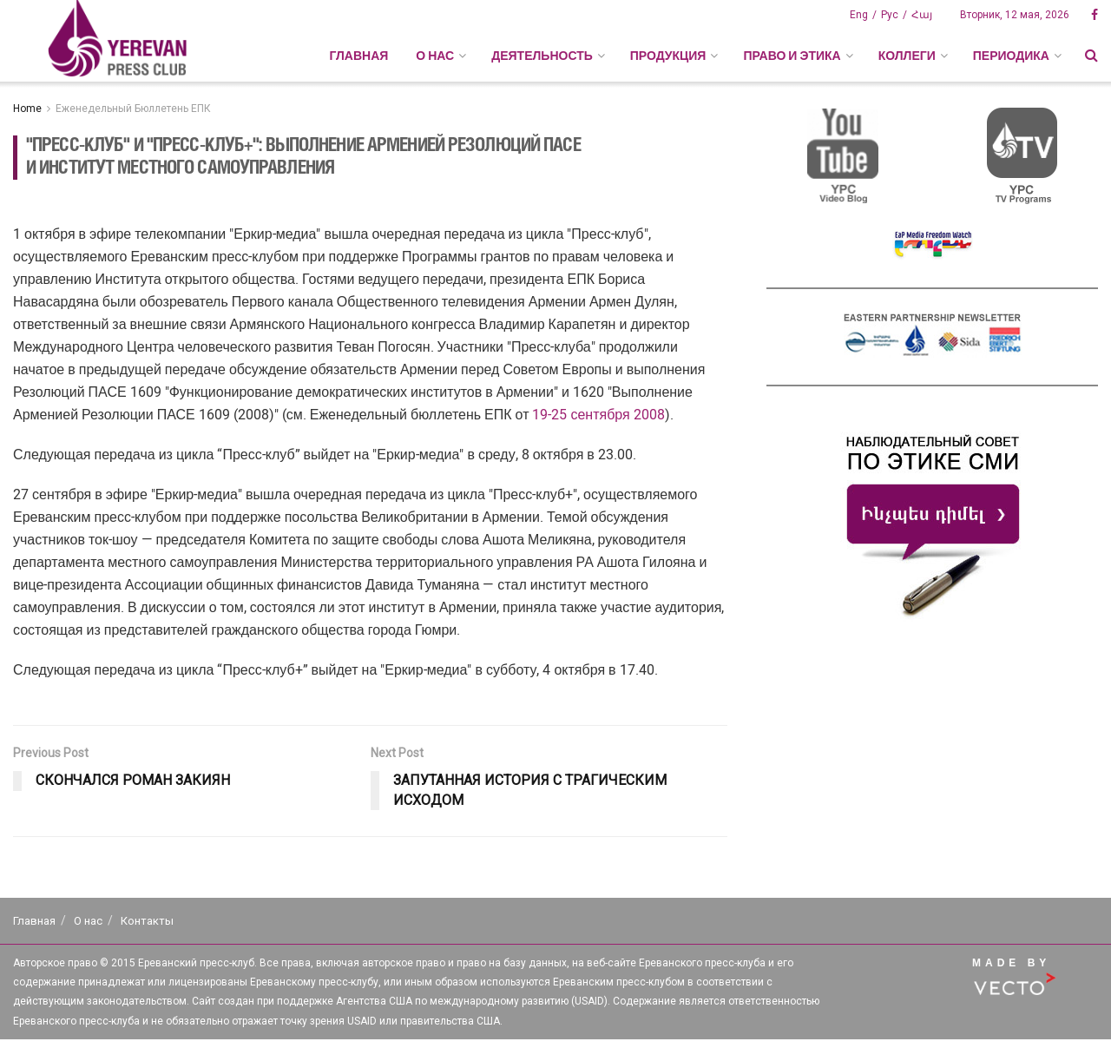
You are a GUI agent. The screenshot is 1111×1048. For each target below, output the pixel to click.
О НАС (435, 56)
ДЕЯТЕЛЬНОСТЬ (542, 56)
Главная (358, 56)
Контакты (147, 920)
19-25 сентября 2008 (598, 414)
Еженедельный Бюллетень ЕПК (133, 108)
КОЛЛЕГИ (907, 56)
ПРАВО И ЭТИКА (791, 56)
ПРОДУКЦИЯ (668, 56)
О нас (88, 920)
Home (27, 108)
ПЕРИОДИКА (1011, 56)
